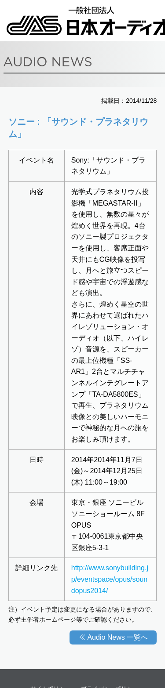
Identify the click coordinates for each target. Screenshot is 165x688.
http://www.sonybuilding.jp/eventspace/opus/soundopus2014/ (109, 579)
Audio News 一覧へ (117, 637)
